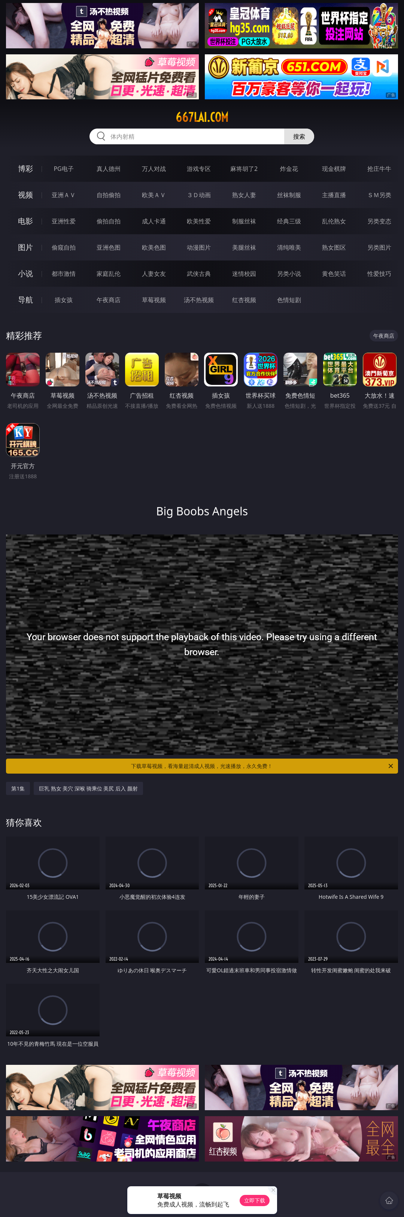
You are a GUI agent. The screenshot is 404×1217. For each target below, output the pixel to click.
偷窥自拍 (64, 247)
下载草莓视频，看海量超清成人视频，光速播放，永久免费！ (262, 766)
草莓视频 (154, 300)
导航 (25, 300)
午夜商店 (109, 300)
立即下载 (254, 1200)
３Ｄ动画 (199, 195)
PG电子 (63, 169)
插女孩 (64, 300)
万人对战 (154, 169)
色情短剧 (289, 300)
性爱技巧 (379, 273)
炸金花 (289, 169)
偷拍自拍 (109, 221)
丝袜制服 (289, 195)
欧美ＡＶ (154, 195)
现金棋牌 (334, 169)
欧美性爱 (199, 221)
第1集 (18, 788)
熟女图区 (334, 247)
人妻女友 (154, 273)
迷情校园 (244, 273)
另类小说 (289, 273)
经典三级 (289, 221)
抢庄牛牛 (379, 169)
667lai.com (202, 117)
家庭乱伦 (109, 273)
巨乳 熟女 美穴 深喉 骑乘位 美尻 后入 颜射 (88, 788)
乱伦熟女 (334, 221)
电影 (25, 221)
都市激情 (64, 273)
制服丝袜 (244, 221)
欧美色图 (154, 247)
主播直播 (334, 195)
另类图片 (379, 247)
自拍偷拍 (109, 195)
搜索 (299, 136)
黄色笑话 (334, 273)
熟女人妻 (244, 195)
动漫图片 (199, 247)
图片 (25, 247)
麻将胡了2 (244, 169)
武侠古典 (199, 273)
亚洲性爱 (64, 221)
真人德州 (109, 169)
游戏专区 (199, 169)
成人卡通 (154, 221)
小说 (25, 273)
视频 (25, 195)
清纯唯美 (289, 247)
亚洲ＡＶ (64, 195)
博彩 (25, 168)
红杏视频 (244, 300)
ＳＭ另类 (379, 195)
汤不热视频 (199, 300)
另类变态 (379, 221)
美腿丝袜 (244, 247)
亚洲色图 (109, 247)
